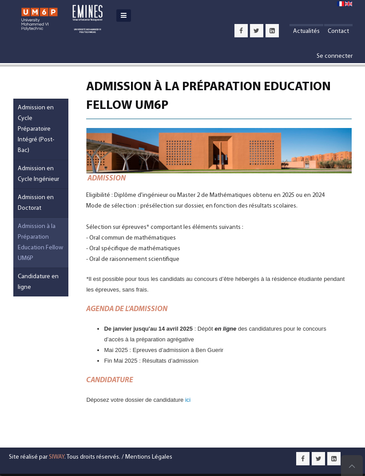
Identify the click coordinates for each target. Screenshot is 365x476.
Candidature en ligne (38, 282)
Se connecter (335, 56)
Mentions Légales (148, 457)
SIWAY (56, 457)
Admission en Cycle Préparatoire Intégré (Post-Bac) (36, 129)
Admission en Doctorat (36, 203)
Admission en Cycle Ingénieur (38, 174)
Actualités (306, 31)
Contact (338, 31)
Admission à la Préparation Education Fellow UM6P (40, 242)
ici (187, 399)
